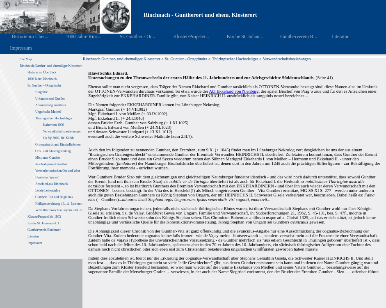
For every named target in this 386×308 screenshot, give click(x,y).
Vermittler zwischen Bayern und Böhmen (62, 210)
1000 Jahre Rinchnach (42, 79)
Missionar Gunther (47, 158)
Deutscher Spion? (47, 177)
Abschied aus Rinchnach (51, 184)
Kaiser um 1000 (53, 125)
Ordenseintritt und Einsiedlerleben (57, 144)
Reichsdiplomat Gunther (51, 164)
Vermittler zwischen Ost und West (57, 171)
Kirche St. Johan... (239, 36)
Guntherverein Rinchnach (44, 230)
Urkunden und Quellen (50, 98)
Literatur (336, 36)
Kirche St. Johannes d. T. (44, 223)
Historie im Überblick (41, 72)
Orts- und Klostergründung (53, 151)
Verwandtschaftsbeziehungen (62, 131)
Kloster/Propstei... (185, 36)
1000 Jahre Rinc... (77, 36)
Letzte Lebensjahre (48, 190)
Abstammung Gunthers (50, 105)
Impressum (16, 48)
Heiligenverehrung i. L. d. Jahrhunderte (61, 203)
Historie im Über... (24, 36)
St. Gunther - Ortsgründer (44, 85)
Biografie (41, 92)
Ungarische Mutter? (48, 112)
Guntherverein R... (293, 36)
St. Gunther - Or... (131, 36)
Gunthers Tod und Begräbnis (54, 197)
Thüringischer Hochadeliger (53, 118)
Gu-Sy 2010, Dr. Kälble (58, 138)
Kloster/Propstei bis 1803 (44, 217)
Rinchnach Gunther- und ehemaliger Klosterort (51, 66)
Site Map (26, 59)
